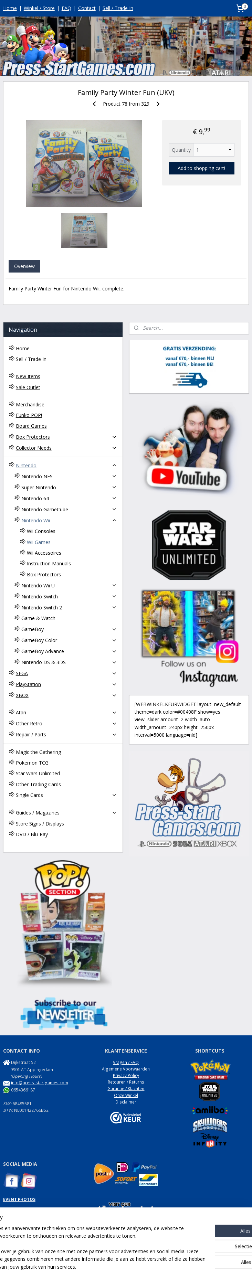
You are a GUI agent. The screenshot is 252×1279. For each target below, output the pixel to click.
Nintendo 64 (69, 498)
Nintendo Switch (69, 596)
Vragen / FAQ (126, 1062)
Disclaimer (125, 1102)
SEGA (66, 673)
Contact (87, 8)
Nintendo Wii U (69, 585)
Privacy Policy (126, 1075)
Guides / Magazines (66, 812)
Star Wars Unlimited (38, 773)
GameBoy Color (69, 640)
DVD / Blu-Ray (32, 834)
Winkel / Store (39, 8)
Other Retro (66, 723)
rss (118, 1266)
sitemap (103, 1266)
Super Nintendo (69, 487)
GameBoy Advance (69, 651)
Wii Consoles (41, 531)
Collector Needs (66, 448)
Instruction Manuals (49, 563)
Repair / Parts (66, 734)
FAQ (66, 8)
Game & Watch (38, 618)
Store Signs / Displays (40, 823)
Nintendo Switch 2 (69, 607)
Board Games (31, 426)
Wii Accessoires (44, 553)
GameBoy (69, 629)
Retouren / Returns (126, 1082)
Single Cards (66, 795)
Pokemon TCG (32, 762)
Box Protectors (66, 437)
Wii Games (39, 542)
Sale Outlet (28, 387)
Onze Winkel (126, 1095)
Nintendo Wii (69, 520)
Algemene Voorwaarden (126, 1069)
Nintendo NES (69, 476)
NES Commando (18, 1232)
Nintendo (66, 465)
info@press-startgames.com (39, 1083)
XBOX (66, 695)
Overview (24, 266)
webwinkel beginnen (144, 1266)
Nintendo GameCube (69, 509)
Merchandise (30, 404)
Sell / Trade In (118, 8)
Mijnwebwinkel (205, 1266)
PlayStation (66, 684)
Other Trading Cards (38, 784)
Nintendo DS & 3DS (69, 662)
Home (10, 8)
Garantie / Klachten (125, 1088)
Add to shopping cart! (201, 168)
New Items (28, 376)
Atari (66, 712)
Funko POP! (29, 415)
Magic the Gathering (38, 752)
